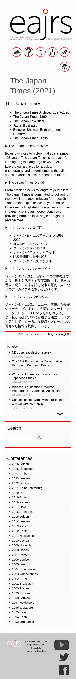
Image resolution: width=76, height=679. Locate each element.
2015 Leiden (20, 516)
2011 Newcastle (23, 535)
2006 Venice (20, 559)
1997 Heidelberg (23, 602)
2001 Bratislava (22, 583)
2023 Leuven (21, 478)
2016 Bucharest (22, 512)
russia (29, 334)
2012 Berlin (20, 531)
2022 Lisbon (20, 483)
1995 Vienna (20, 612)
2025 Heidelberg (23, 468)
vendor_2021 (63, 334)
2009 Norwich (21, 545)
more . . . (63, 414)
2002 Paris (19, 579)
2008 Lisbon (20, 550)
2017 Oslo (19, 507)
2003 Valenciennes (25, 574)
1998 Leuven (21, 598)
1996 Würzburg (22, 607)
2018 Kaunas (21, 502)
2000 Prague (21, 588)
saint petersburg (44, 334)
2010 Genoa (20, 540)
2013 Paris (19, 526)
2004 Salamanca (23, 569)
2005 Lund (19, 564)
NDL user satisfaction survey (31, 352)
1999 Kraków (21, 593)
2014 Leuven (21, 521)
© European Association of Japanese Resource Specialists (36, 644)
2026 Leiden (20, 464)
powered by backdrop (36, 651)
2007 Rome (20, 555)
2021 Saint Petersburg (27, 488)
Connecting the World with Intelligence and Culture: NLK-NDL (38, 401)
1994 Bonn (19, 617)
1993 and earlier (23, 621)
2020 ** (17, 492)
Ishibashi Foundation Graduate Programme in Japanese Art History (36, 389)
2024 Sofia (19, 473)
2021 (21, 334)
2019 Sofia (19, 497)
